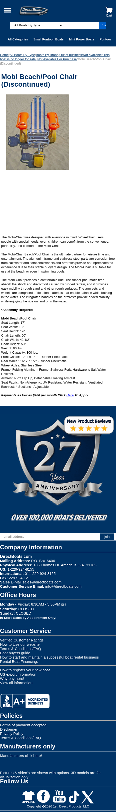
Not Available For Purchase (57, 59)
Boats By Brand (47, 55)
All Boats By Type (22, 55)
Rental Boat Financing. (19, 661)
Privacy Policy (11, 733)
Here (70, 395)
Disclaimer (9, 729)
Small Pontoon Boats (49, 39)
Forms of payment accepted (23, 725)
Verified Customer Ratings (22, 640)
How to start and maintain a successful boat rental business (49, 657)
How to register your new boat (25, 670)
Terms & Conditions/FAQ (20, 648)
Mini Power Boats (81, 39)
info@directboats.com (63, 586)
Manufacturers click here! (21, 755)
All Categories (18, 39)
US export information (18, 674)
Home (4, 55)
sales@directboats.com (42, 582)
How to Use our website (20, 644)
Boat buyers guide (15, 653)
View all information (16, 683)
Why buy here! (12, 678)
